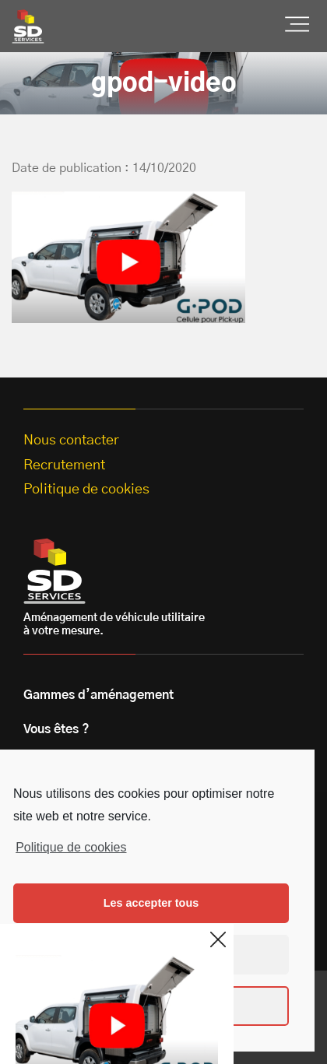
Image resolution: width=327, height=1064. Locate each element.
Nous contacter (71, 441)
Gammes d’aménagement (98, 695)
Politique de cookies (71, 847)
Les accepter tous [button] (151, 903)
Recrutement (64, 465)
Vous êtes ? (56, 729)
